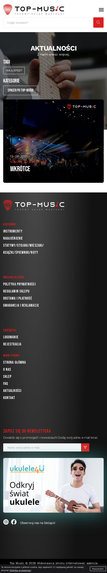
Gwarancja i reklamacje (21, 305)
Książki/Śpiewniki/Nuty (20, 252)
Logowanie (11, 337)
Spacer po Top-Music (21, 90)
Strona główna (14, 362)
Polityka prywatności (19, 284)
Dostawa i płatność (17, 298)
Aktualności (12, 390)
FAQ (5, 383)
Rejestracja (12, 344)
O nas (7, 369)
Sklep (7, 376)
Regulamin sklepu (16, 291)
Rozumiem (98, 569)
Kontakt (9, 398)
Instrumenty (12, 231)
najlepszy (14, 70)
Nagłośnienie (13, 238)
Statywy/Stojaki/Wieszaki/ (23, 245)
